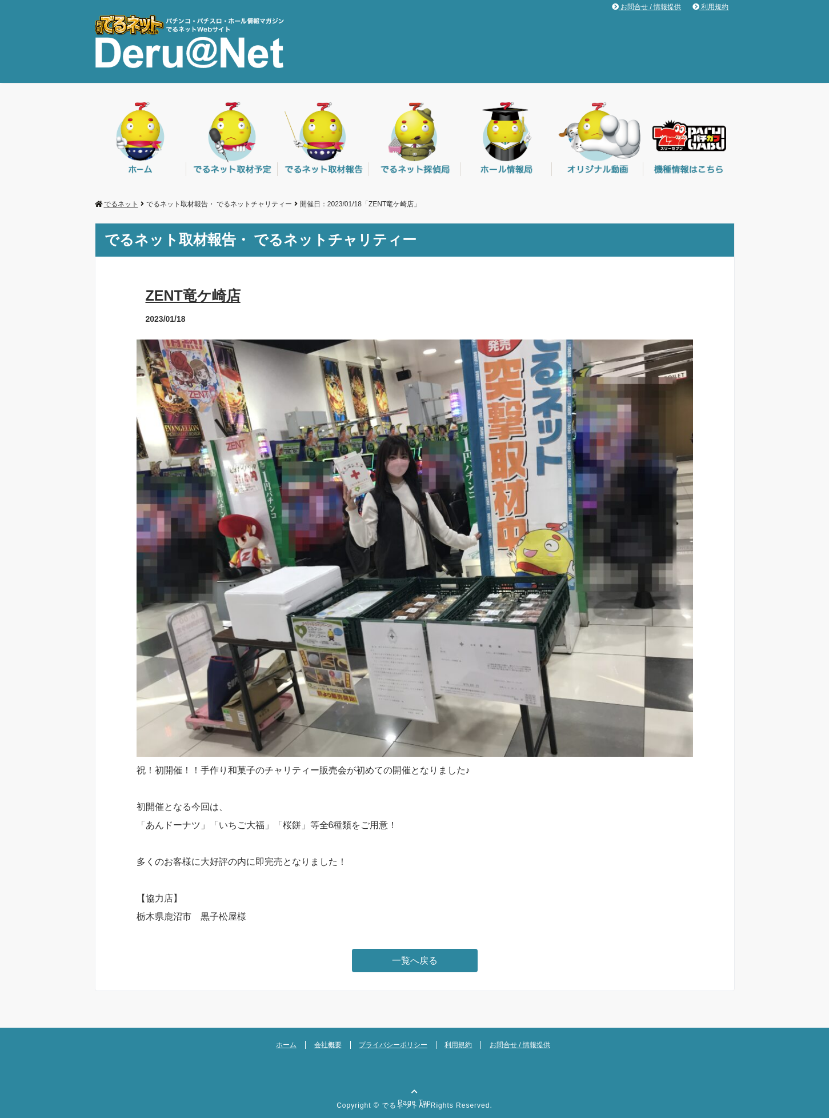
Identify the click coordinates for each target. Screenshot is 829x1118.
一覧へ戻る (415, 960)
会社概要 (328, 1045)
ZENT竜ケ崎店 (193, 296)
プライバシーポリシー (393, 1045)
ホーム (286, 1045)
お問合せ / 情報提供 (646, 7)
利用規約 (710, 7)
